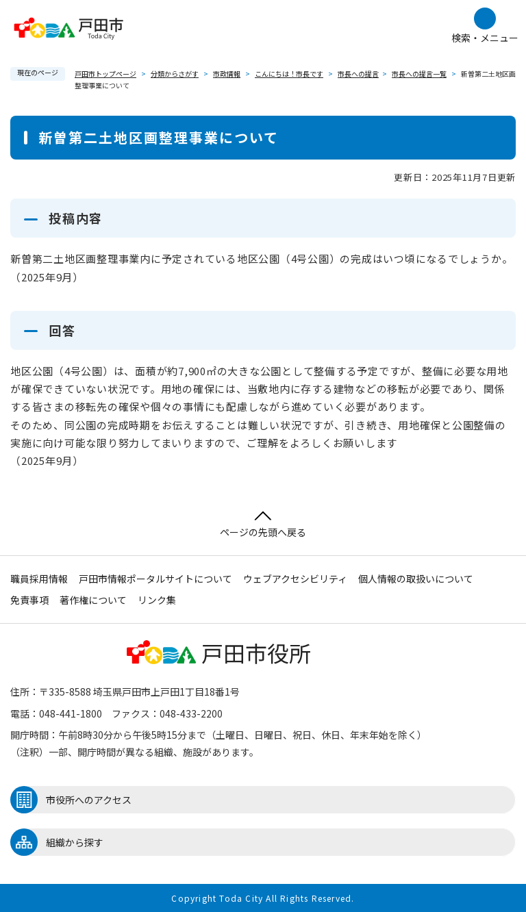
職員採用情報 (39, 578)
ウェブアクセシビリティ (295, 578)
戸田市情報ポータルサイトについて (155, 578)
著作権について (93, 600)
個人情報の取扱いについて (415, 578)
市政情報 (226, 73)
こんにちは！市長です (289, 73)
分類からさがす (175, 73)
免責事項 (29, 600)
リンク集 (157, 600)
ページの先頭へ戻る (263, 525)
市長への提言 (358, 73)
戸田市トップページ (105, 73)
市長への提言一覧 (419, 73)
